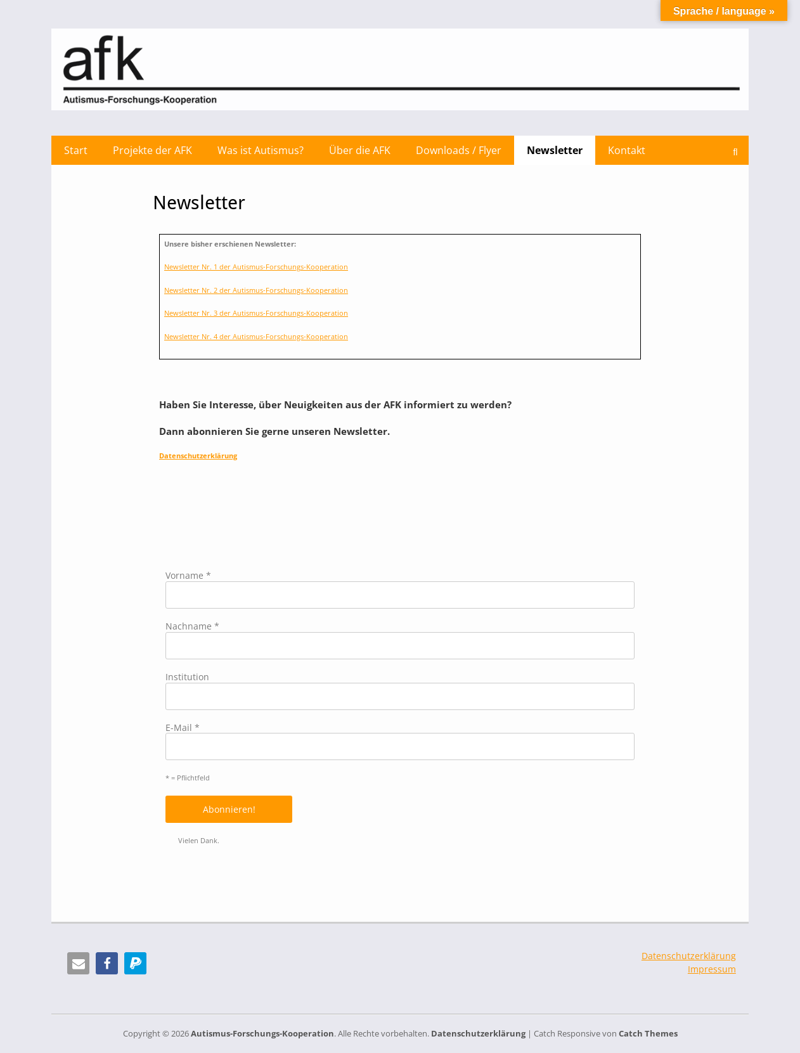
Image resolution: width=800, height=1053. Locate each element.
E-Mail (182, 728)
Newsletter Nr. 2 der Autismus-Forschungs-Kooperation (256, 290)
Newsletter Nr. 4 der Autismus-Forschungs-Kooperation (256, 336)
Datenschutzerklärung (198, 455)
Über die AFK (359, 150)
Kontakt (626, 150)
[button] (78, 963)
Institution (187, 677)
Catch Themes (648, 1033)
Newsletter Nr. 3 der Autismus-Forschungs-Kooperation (256, 313)
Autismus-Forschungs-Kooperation (262, 1033)
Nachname (192, 626)
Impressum (712, 969)
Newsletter (555, 150)
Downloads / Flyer (458, 150)
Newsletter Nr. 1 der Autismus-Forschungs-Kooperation (256, 266)
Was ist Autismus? (260, 150)
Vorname (188, 576)
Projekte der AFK (152, 150)
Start (75, 150)
